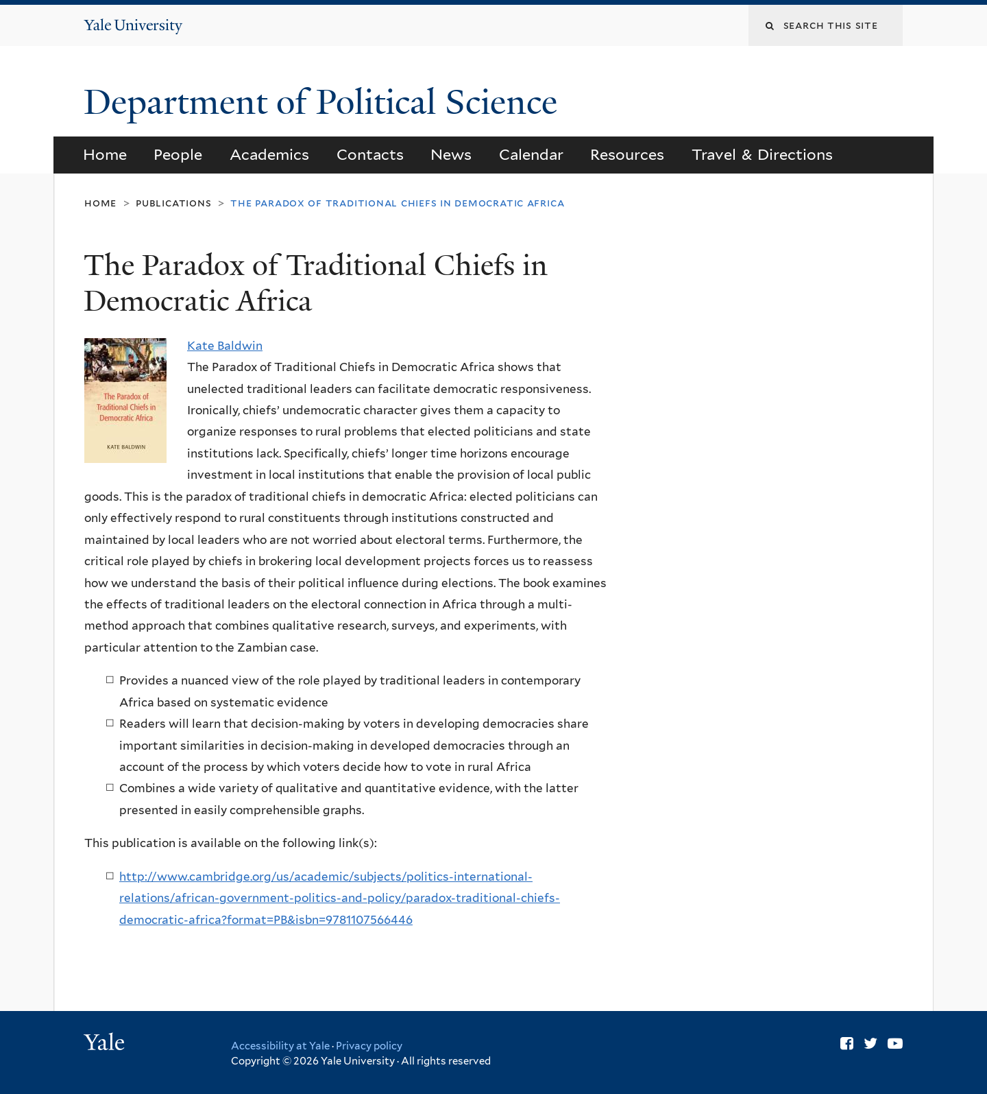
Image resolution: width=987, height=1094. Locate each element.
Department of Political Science (325, 102)
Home (105, 154)
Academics (269, 154)
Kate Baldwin (225, 346)
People (178, 154)
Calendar (531, 154)
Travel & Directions (762, 154)
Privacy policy (369, 1046)
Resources (627, 154)
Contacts (370, 154)
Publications (173, 202)
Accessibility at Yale (280, 1046)
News (451, 154)
